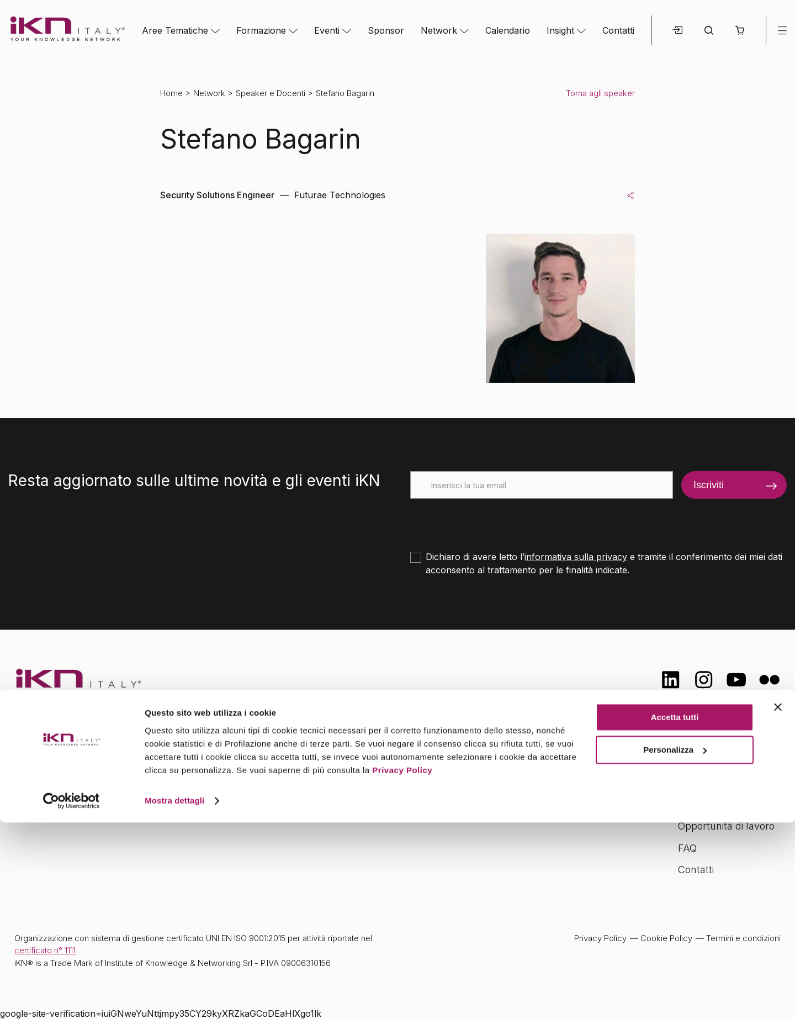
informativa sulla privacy (575, 556)
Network (439, 30)
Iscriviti (708, 484)
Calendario (507, 30)
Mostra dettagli (174, 997)
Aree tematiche (271, 761)
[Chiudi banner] (778, 904)
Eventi (327, 30)
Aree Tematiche (175, 30)
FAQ (687, 848)
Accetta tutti (675, 914)
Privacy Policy (402, 967)
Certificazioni (706, 782)
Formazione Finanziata (729, 804)
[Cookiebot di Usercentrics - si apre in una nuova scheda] (71, 997)
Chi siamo (700, 760)
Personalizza (675, 946)
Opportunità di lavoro (726, 826)
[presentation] (494, 520)
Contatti (618, 30)
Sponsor (386, 30)
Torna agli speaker (600, 93)
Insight (560, 30)
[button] (739, 30)
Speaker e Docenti (270, 93)
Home (171, 93)
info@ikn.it (60, 796)
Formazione (261, 30)
